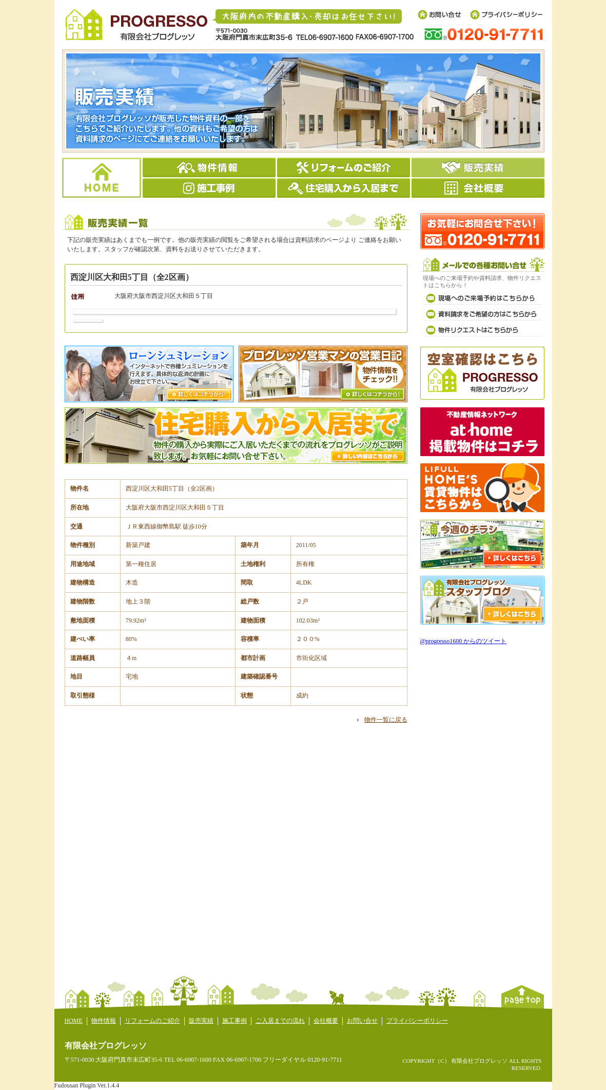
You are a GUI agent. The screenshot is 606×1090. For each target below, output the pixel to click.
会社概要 (326, 1020)
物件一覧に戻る (385, 719)
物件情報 (103, 1020)
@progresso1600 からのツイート (463, 641)
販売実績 (201, 1020)
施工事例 (234, 1020)
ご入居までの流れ (280, 1020)
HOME (74, 1020)
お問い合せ (362, 1020)
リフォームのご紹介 (152, 1020)
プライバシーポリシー (417, 1020)
